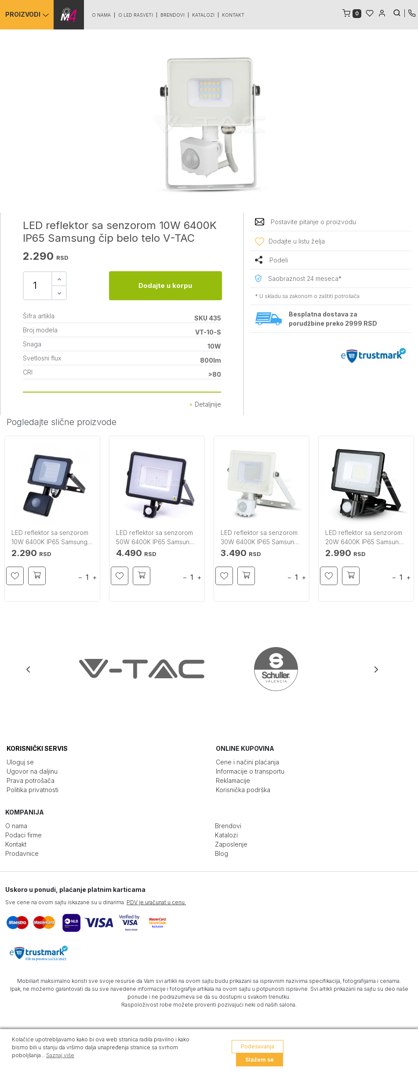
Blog (221, 853)
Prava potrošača (31, 780)
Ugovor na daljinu (32, 771)
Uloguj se (20, 762)
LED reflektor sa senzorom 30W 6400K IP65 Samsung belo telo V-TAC (259, 537)
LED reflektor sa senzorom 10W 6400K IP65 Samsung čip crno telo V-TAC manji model (49, 537)
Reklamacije (233, 780)
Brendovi (173, 15)
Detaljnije (205, 404)
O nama (101, 15)
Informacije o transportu (250, 771)
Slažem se (259, 1059)
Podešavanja (257, 1046)
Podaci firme (23, 835)
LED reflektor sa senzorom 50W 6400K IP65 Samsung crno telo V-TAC (154, 537)
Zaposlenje (231, 844)
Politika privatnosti (32, 789)
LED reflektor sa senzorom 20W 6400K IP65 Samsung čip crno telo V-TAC (364, 537)
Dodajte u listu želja (297, 241)
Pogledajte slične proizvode (61, 422)
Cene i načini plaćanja (247, 762)
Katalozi (204, 15)
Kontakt (233, 15)
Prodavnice (22, 853)
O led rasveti (136, 15)
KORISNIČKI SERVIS (37, 748)
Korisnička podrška (243, 789)
